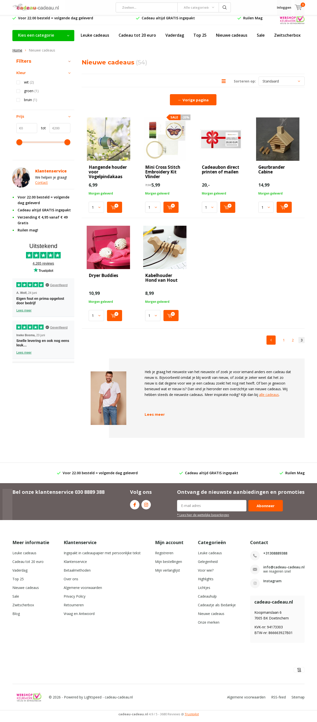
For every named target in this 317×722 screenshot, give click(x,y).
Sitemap (298, 700)
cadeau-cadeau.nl (119, 700)
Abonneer (266, 509)
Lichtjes (204, 591)
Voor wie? (205, 574)
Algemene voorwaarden (83, 591)
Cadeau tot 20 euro (137, 39)
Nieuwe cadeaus (231, 39)
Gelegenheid (208, 565)
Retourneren (74, 608)
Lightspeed (93, 700)
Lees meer (155, 418)
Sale (261, 39)
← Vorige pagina (193, 103)
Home (17, 54)
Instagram (146, 507)
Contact (41, 186)
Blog (16, 617)
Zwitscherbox (287, 39)
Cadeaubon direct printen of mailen (220, 173)
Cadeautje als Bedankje (217, 608)
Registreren (164, 556)
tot (41, 131)
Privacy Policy (74, 600)
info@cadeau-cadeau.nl (284, 571)
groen (31, 94)
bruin (30, 103)
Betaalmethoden (77, 574)
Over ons (71, 582)
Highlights (205, 582)
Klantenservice (75, 565)
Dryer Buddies (103, 279)
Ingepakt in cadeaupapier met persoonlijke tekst (102, 556)
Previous (271, 343)
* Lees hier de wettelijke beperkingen (203, 519)
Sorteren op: (245, 85)
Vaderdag (174, 39)
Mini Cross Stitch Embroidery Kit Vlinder (162, 175)
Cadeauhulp (207, 600)
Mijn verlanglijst (167, 574)
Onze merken (208, 626)
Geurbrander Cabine (271, 173)
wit (29, 86)
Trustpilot (192, 718)
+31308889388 (275, 557)
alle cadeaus (269, 398)
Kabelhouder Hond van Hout (161, 281)
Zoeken (225, 7)
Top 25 (200, 39)
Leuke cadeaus (95, 39)
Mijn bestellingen (168, 565)
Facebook (134, 507)
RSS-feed (278, 700)
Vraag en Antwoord (79, 617)
